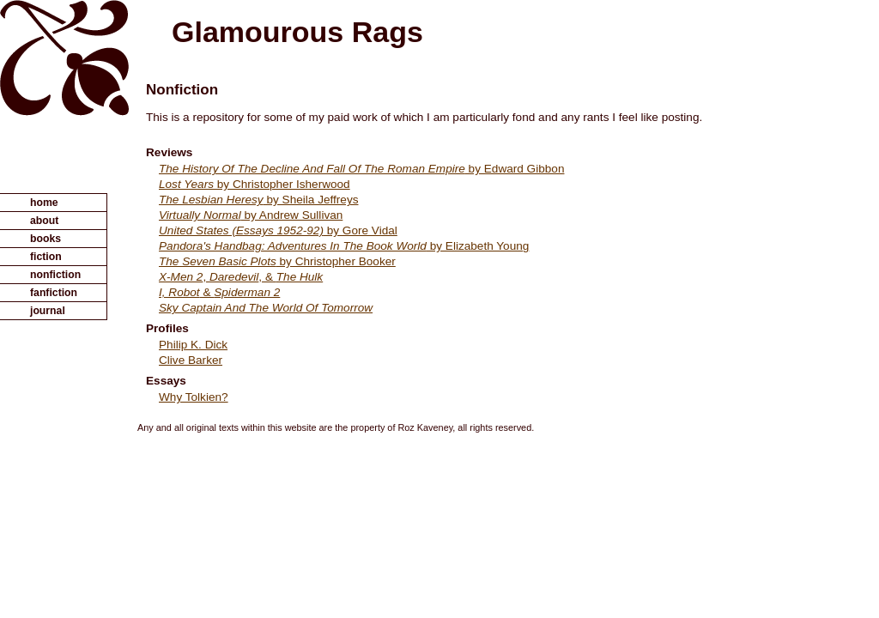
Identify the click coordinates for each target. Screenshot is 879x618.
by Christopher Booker (277, 261)
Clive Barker (190, 360)
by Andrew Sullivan (251, 215)
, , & (241, 276)
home (44, 203)
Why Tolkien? (193, 397)
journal (47, 311)
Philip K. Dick (193, 344)
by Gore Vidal (278, 230)
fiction (46, 257)
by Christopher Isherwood (254, 184)
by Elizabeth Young (344, 245)
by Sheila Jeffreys (258, 199)
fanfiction (53, 293)
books (45, 239)
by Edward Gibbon (361, 168)
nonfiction (55, 275)
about (44, 221)
